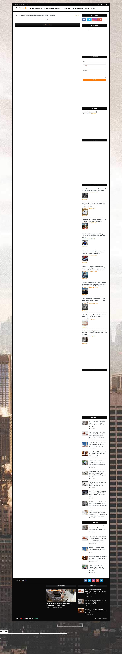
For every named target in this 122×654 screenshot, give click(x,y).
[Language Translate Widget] (89, 112)
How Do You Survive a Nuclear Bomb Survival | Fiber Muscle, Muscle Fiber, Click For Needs (94, 189)
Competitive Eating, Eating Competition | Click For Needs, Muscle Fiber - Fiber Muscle (94, 220)
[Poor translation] (5, 631)
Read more (84, 199)
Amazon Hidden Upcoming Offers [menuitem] (52, 8)
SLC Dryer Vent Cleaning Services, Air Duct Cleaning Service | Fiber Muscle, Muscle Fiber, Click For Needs (97, 493)
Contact (28, 4)
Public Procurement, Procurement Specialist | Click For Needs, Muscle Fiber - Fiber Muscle (98, 483)
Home (16, 4)
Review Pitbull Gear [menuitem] (90, 8)
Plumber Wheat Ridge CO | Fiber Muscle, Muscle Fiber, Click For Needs (59, 605)
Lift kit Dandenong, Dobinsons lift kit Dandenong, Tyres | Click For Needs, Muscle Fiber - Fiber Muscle (98, 503)
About (99, 618)
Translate (92, 113)
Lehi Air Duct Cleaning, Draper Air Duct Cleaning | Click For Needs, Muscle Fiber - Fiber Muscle (97, 444)
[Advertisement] (94, 43)
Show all (77, 15)
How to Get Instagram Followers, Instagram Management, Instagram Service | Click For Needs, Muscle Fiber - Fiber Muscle (93, 251)
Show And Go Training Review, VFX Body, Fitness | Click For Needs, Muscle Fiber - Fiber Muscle (93, 235)
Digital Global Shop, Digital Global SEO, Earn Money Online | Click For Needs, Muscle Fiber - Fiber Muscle (94, 300)
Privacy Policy (22, 4)
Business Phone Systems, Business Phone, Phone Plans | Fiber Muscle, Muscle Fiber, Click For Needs (97, 463)
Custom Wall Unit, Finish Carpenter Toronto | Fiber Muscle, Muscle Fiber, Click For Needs (98, 453)
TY (24, 618)
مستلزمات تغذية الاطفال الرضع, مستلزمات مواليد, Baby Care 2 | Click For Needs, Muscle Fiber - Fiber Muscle (94, 316)
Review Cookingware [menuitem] (78, 8)
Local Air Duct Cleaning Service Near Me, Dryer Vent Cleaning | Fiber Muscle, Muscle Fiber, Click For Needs (94, 332)
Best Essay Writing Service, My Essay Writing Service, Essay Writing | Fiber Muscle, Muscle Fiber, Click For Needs (93, 205)
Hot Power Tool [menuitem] (66, 8)
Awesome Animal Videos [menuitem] (35, 8)
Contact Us (104, 618)
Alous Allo (50, 607)
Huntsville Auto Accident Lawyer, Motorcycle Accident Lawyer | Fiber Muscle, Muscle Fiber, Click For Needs (97, 474)
